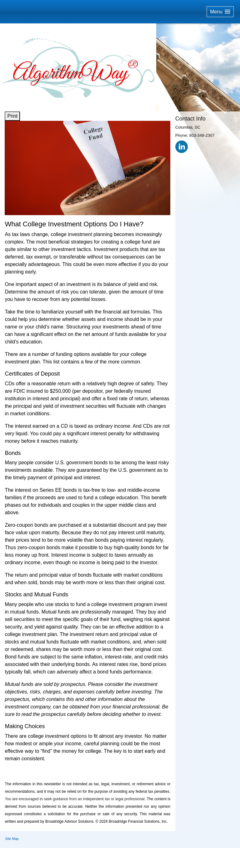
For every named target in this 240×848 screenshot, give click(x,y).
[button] (220, 11)
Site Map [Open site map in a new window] (12, 839)
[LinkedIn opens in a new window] (181, 146)
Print (12, 116)
